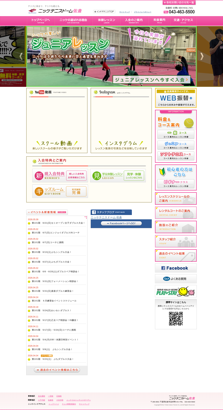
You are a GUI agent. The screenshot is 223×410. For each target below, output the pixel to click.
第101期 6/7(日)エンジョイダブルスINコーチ (56, 232)
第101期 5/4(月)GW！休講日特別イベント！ (55, 339)
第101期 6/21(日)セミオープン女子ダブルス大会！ (58, 223)
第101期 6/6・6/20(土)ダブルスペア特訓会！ (56, 271)
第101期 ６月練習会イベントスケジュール (54, 301)
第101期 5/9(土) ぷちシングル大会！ (52, 349)
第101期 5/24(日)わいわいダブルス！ (52, 310)
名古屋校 (41, 396)
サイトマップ (124, 12)
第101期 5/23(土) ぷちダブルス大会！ (53, 359)
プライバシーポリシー (142, 12)
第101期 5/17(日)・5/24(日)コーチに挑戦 (54, 330)
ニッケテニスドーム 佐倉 (106, 217)
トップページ (54, 404)
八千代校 (41, 400)
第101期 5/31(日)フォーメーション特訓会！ (55, 281)
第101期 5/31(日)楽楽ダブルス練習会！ (53, 291)
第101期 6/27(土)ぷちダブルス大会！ (52, 262)
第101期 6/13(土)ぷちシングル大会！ (52, 252)
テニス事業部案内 (69, 404)
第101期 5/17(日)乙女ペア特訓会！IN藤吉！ (55, 320)
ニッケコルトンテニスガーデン (78, 400)
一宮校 (50, 396)
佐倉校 (50, 400)
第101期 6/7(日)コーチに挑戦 (48, 242)
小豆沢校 (59, 400)
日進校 (59, 396)
